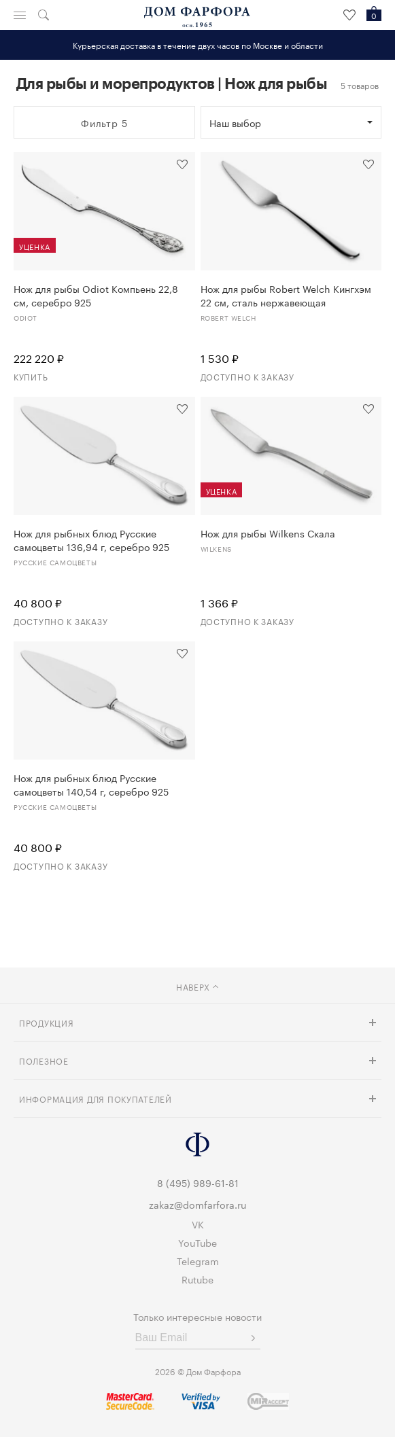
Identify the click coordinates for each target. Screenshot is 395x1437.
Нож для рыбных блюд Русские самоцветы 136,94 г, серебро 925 (91, 539)
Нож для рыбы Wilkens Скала (268, 532)
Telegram (198, 1260)
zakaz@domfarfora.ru (197, 1204)
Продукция (46, 1022)
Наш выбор (235, 122)
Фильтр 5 (104, 122)
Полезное (44, 1060)
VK (198, 1223)
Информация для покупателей (95, 1098)
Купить (31, 376)
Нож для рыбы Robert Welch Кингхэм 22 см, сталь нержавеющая (286, 294)
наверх (197, 986)
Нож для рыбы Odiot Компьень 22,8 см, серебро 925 (96, 294)
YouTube (197, 1242)
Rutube (197, 1278)
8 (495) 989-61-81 (198, 1182)
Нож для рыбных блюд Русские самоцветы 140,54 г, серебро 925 (91, 784)
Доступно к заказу (247, 376)
